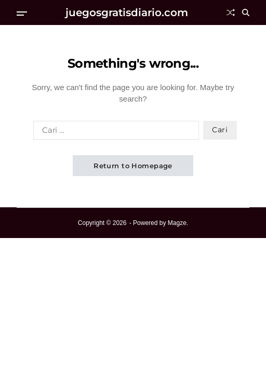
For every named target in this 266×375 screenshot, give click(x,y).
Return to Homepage (133, 165)
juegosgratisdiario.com (126, 12)
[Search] (245, 12)
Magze (177, 223)
